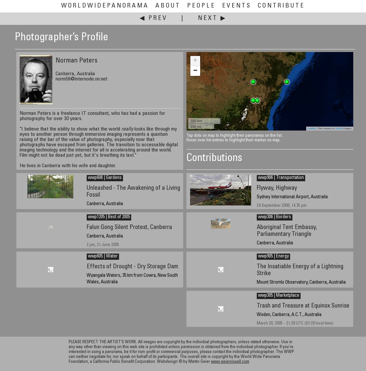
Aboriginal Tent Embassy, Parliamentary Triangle (287, 231)
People (201, 6)
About (168, 6)
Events (236, 6)
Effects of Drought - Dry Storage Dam (132, 267)
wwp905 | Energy (273, 256)
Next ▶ (212, 18)
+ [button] (195, 61)
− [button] (195, 71)
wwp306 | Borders (274, 217)
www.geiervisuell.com (230, 362)
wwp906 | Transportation (281, 178)
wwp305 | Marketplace (278, 295)
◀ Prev (153, 18)
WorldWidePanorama (105, 6)
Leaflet (312, 128)
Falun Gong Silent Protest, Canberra (129, 227)
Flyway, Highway (277, 188)
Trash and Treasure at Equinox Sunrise (303, 306)
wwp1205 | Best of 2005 (109, 217)
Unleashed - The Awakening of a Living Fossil (133, 191)
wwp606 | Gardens (105, 178)
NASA (338, 128)
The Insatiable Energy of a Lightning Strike (300, 270)
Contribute (281, 6)
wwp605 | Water (103, 256)
